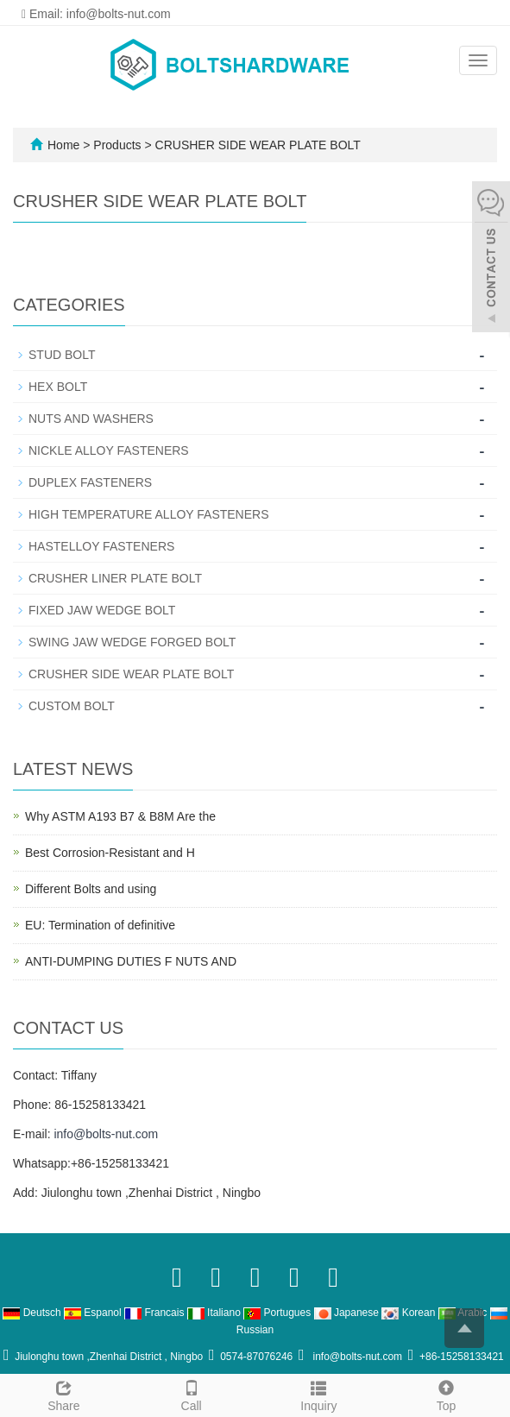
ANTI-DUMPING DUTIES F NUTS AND (130, 961)
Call (191, 1394)
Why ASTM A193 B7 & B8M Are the (120, 816)
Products (118, 145)
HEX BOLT (57, 387)
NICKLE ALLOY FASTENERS (108, 450)
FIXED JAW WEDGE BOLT (101, 610)
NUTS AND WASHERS (91, 418)
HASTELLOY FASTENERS (101, 546)
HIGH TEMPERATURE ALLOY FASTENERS (148, 514)
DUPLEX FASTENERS (90, 482)
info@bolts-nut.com (106, 1134)
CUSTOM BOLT (71, 706)
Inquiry (319, 1394)
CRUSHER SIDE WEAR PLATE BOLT (256, 145)
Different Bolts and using (90, 889)
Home (63, 145)
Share (64, 1394)
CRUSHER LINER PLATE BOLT (115, 578)
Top (446, 1394)
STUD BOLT (62, 355)
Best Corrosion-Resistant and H (110, 853)
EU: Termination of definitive (100, 925)
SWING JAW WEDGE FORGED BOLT (132, 642)
